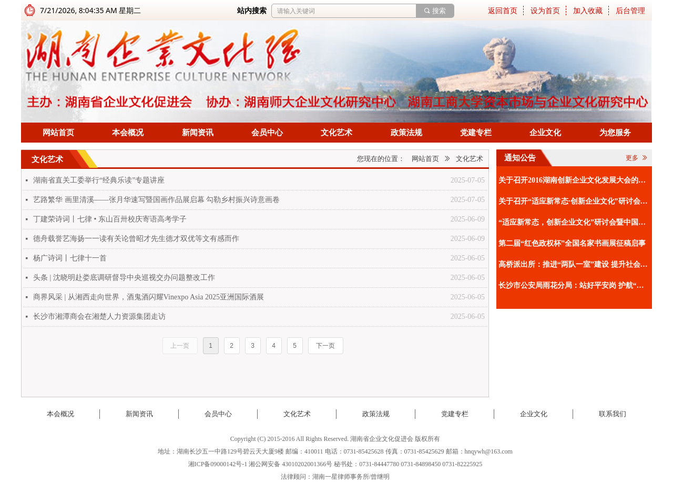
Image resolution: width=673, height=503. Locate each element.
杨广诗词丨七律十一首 (70, 258)
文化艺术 (469, 159)
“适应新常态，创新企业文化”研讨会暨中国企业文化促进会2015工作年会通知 (573, 222)
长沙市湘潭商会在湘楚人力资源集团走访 (99, 316)
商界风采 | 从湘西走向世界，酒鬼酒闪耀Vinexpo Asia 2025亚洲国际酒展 (148, 297)
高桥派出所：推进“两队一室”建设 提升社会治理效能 (573, 264)
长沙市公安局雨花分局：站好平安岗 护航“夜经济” (573, 285)
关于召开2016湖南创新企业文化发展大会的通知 (573, 180)
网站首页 (425, 159)
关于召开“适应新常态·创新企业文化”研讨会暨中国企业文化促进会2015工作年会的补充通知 (573, 201)
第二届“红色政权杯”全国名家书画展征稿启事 (572, 243)
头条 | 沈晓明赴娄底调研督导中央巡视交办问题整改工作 (124, 277)
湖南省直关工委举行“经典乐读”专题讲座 (99, 180)
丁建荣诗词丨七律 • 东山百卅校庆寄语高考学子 (110, 219)
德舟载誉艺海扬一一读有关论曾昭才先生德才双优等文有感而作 (136, 239)
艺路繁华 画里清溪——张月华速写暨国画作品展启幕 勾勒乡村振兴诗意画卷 (156, 200)
